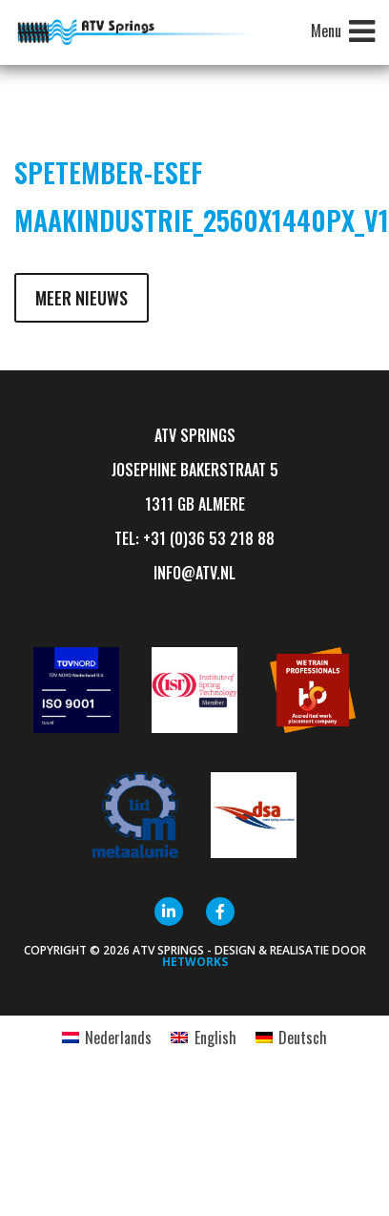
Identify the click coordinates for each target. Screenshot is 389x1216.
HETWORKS (195, 962)
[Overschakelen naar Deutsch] (291, 1037)
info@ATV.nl (194, 572)
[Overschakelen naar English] (203, 1037)
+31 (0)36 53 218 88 (209, 538)
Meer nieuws (81, 297)
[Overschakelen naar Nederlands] (106, 1037)
